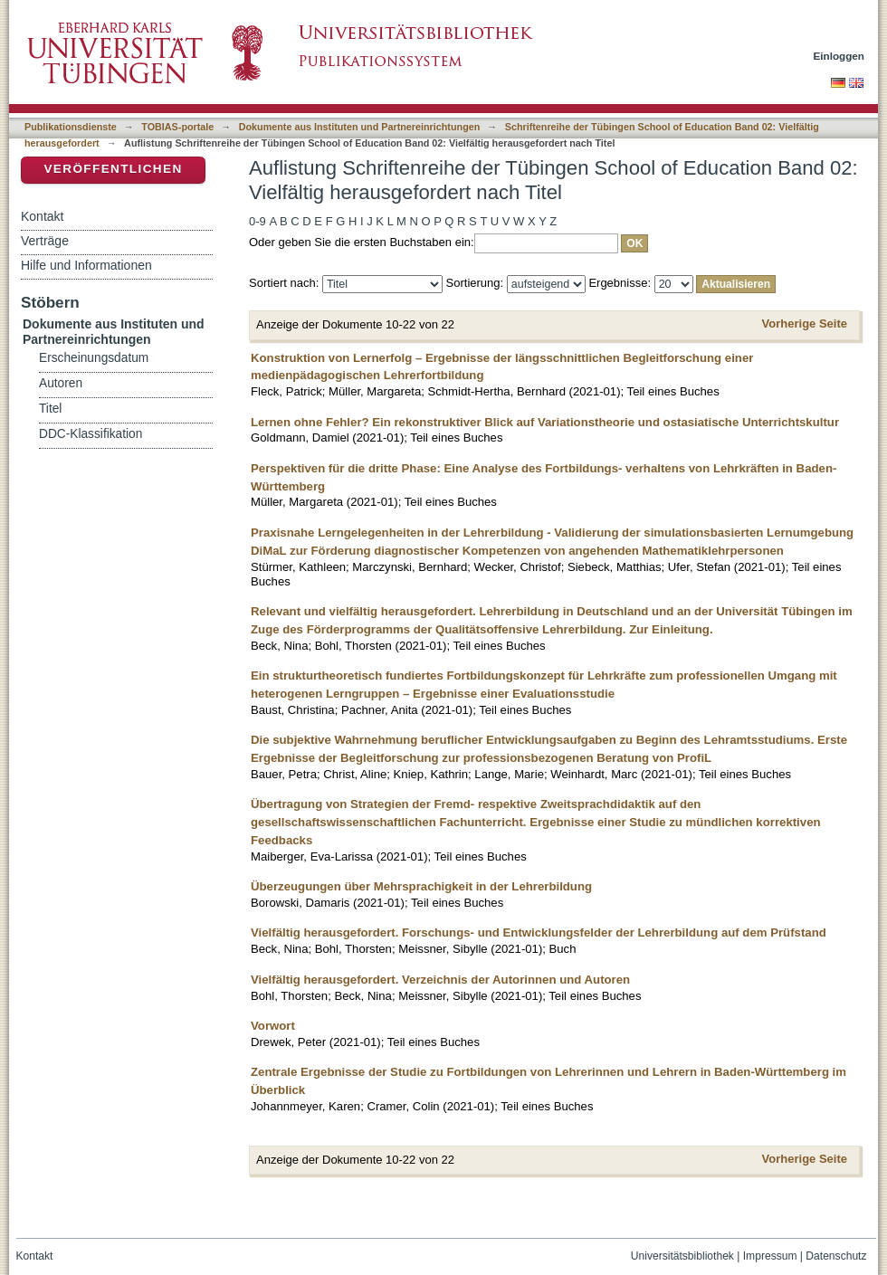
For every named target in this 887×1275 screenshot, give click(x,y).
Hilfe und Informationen (86, 265)
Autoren (60, 383)
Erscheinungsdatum (93, 358)
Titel (50, 408)
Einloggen (839, 56)
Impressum (770, 1256)
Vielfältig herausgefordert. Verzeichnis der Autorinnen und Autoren (440, 979)
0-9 (257, 221)
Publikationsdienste (70, 126)
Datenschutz (836, 1256)
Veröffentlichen (112, 169)
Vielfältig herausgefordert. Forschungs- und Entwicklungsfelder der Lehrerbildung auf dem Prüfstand (538, 932)
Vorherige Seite (804, 323)
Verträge (45, 240)
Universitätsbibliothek (682, 1256)
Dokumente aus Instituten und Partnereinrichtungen (360, 126)
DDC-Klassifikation (90, 434)
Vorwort (273, 1025)
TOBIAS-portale (177, 126)
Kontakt (42, 216)
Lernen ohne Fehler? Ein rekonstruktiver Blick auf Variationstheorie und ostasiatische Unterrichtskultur (545, 422)
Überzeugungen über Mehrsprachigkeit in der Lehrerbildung (421, 886)
